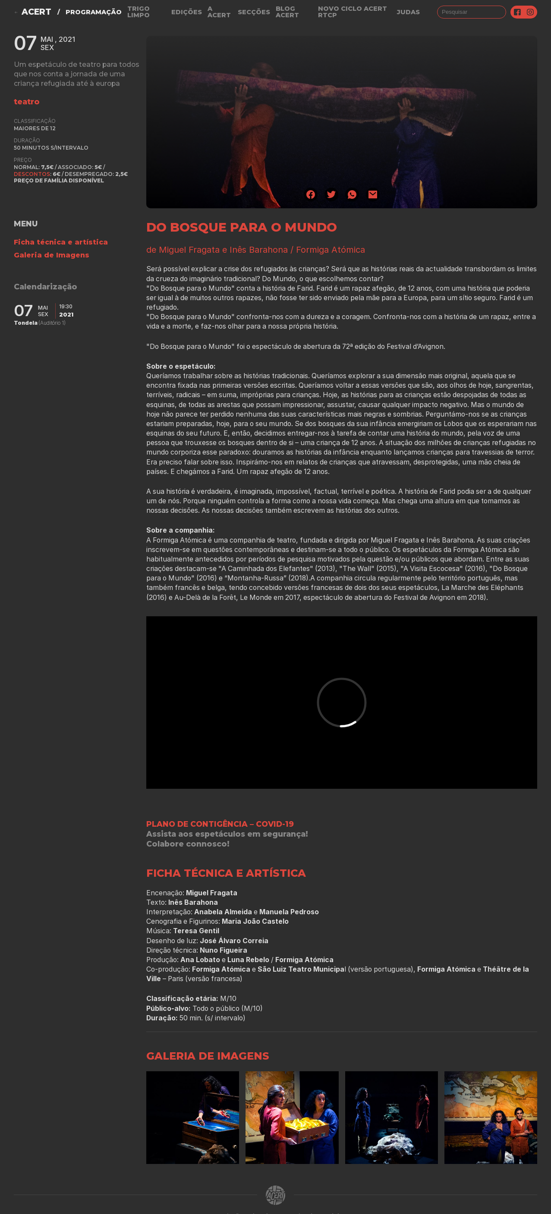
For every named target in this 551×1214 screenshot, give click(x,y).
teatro (27, 101)
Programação (94, 12)
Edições (186, 12)
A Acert (219, 12)
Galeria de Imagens (51, 255)
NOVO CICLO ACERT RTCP (352, 12)
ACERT (36, 12)
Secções (254, 12)
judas (408, 12)
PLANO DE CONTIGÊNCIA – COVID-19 (220, 823)
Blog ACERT (287, 12)
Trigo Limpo (138, 12)
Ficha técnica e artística (61, 242)
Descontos (32, 174)
